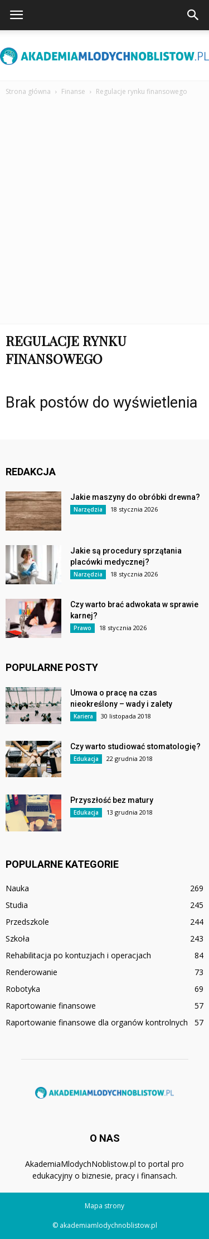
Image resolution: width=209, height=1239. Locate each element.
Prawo (82, 628)
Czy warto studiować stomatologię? (135, 746)
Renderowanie (31, 972)
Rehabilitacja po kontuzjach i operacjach (78, 955)
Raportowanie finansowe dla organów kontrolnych (97, 1022)
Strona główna (28, 91)
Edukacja (86, 759)
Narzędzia (88, 509)
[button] (193, 15)
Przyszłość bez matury (111, 800)
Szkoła (18, 938)
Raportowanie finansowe (51, 1005)
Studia (17, 905)
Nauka (17, 888)
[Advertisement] (104, 207)
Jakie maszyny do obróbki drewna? (135, 497)
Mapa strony (104, 1205)
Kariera (83, 716)
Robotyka (23, 988)
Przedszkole (27, 921)
